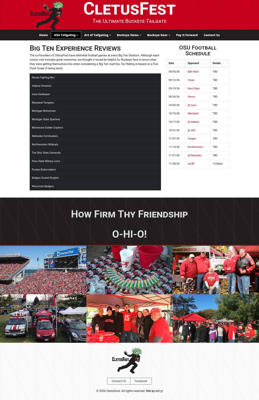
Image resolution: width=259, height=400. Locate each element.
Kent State (193, 88)
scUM (191, 163)
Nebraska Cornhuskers (45, 135)
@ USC (192, 130)
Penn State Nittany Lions (46, 160)
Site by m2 (154, 390)
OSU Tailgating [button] (66, 35)
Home (43, 35)
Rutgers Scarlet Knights (45, 177)
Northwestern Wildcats (45, 144)
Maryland (193, 113)
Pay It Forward (187, 35)
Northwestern (195, 146)
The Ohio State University (46, 152)
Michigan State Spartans (46, 119)
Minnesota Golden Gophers (47, 127)
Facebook (141, 380)
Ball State (193, 71)
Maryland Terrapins (43, 102)
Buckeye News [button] (129, 35)
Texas (191, 79)
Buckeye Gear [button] (158, 35)
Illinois (191, 96)
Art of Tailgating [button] (97, 35)
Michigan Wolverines (44, 110)
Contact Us (212, 35)
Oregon (192, 138)
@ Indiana (193, 121)
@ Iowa (192, 104)
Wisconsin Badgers (43, 186)
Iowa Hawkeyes (41, 93)
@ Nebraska (194, 155)
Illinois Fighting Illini (43, 77)
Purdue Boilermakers (44, 169)
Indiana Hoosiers (41, 85)
